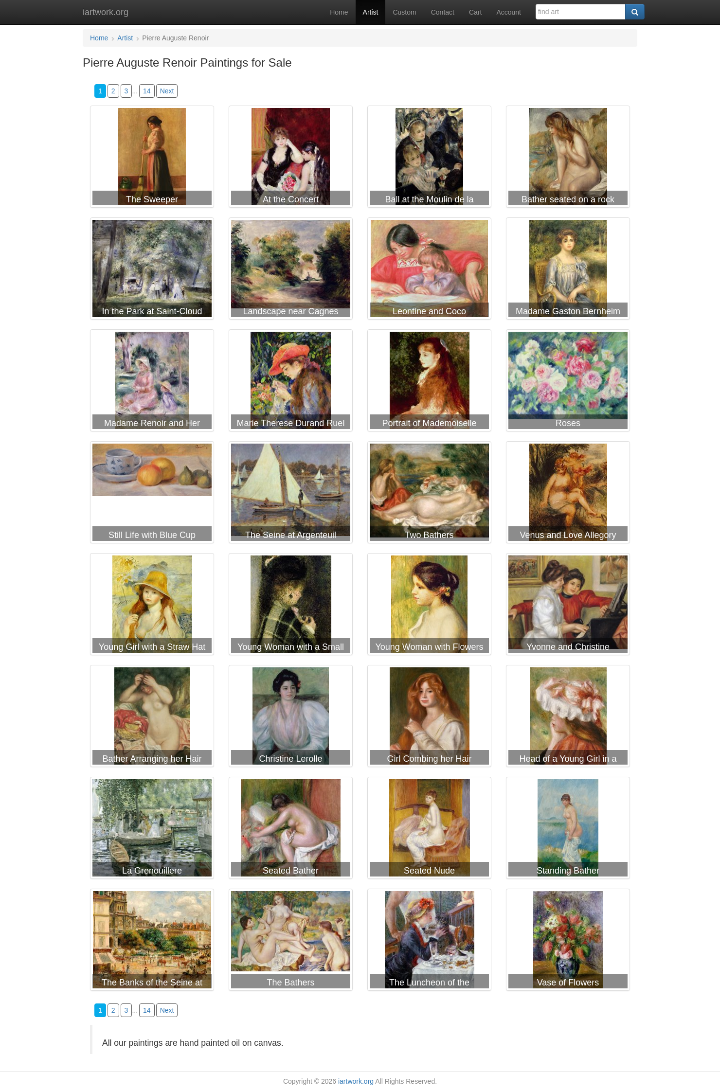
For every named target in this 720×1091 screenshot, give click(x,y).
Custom (404, 12)
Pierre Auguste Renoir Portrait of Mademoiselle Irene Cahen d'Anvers (429, 382)
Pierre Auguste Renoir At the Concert (290, 158)
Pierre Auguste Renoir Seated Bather (290, 829)
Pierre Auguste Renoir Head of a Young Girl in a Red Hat (568, 718)
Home (339, 12)
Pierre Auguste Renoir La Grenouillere (152, 829)
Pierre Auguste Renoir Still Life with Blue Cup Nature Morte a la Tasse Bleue (152, 494)
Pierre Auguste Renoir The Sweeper (152, 158)
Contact (442, 12)
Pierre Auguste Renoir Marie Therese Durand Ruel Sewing (290, 382)
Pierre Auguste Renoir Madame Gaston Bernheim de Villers (568, 270)
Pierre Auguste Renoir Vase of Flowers (568, 941)
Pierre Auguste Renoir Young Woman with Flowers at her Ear (429, 606)
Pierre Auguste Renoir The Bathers (290, 941)
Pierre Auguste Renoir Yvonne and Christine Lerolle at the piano (568, 606)
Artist (370, 12)
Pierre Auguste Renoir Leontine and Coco (429, 270)
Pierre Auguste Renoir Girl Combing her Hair (429, 718)
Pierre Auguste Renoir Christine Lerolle (290, 718)
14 (147, 91)
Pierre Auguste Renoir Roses (568, 382)
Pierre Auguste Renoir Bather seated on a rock (568, 158)
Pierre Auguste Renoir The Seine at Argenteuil (290, 494)
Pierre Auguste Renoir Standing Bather (568, 829)
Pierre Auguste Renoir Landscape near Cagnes (290, 270)
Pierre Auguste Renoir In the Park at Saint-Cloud (152, 270)
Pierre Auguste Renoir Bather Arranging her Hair (152, 718)
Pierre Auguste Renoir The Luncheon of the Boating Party (429, 941)
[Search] (635, 11)
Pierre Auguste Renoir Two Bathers (429, 494)
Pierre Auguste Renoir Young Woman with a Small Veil (290, 606)
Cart (475, 12)
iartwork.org (105, 12)
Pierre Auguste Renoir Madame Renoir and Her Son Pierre (152, 382)
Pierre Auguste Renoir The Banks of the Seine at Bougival (152, 941)
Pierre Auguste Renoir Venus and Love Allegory (568, 494)
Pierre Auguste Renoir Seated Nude (429, 829)
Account (508, 12)
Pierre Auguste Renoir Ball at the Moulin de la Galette (429, 158)
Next (167, 91)
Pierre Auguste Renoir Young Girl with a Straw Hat (152, 606)
